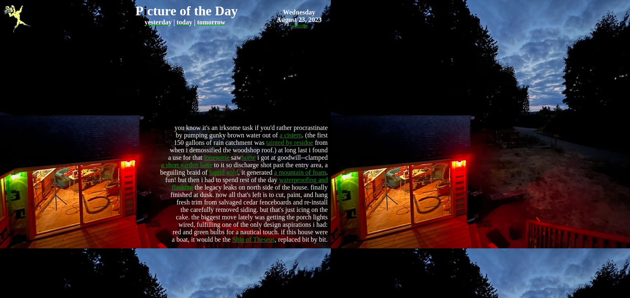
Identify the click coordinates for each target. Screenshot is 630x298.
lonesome (216, 157)
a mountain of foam (300, 172)
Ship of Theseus (253, 239)
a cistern (291, 135)
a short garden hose (186, 164)
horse (248, 157)
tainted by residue (289, 142)
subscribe (299, 26)
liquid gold (223, 172)
